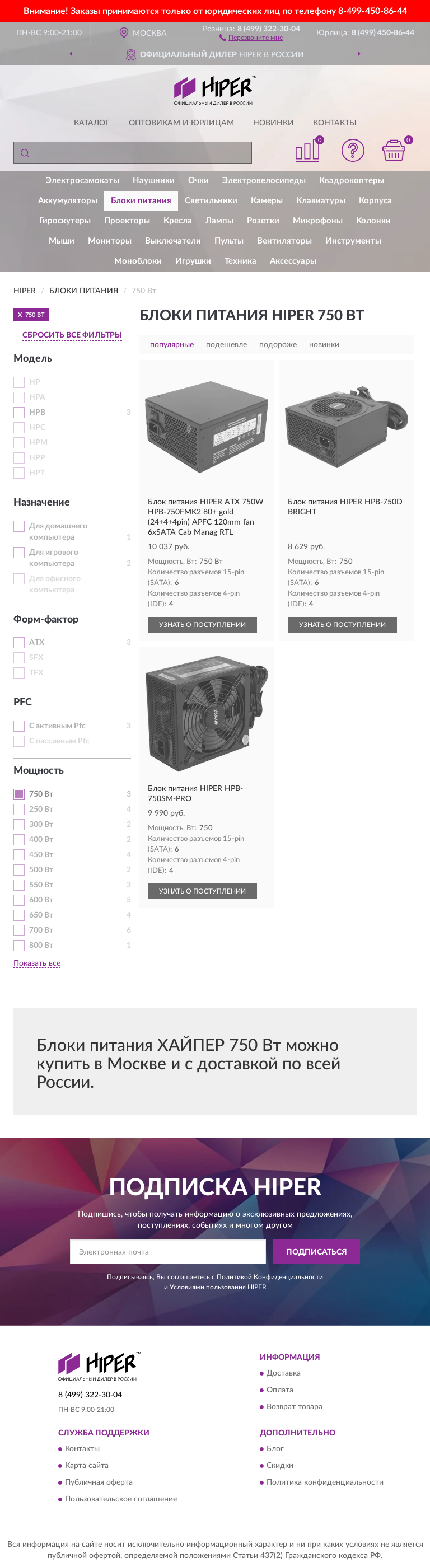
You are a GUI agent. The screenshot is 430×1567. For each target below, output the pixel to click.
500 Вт (41, 870)
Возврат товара (294, 1407)
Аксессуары (293, 261)
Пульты (229, 241)
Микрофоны (318, 221)
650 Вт (41, 915)
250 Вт (41, 809)
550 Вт (41, 885)
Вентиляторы (284, 241)
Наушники (154, 180)
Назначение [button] (41, 503)
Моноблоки (138, 261)
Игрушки (193, 261)
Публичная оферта (99, 1483)
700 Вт (41, 930)
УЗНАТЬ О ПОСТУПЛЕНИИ (202, 624)
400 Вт (41, 840)
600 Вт (41, 900)
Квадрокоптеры (351, 180)
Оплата (280, 1390)
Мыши (61, 241)
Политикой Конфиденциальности (270, 1277)
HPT (37, 473)
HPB (37, 413)
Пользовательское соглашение (121, 1500)
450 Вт (41, 855)
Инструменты (353, 241)
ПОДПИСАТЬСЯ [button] (316, 1252)
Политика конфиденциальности (325, 1483)
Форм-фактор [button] (45, 620)
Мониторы (110, 241)
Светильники (211, 201)
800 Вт (41, 945)
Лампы (219, 221)
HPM (38, 443)
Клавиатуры (320, 201)
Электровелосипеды (264, 180)
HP (34, 382)
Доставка (284, 1373)
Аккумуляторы (67, 201)
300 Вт (41, 825)
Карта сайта (87, 1466)
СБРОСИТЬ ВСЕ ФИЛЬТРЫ (72, 335)
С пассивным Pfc (59, 741)
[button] (251, 37)
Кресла (177, 221)
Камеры (267, 201)
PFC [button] (22, 703)
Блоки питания (141, 201)
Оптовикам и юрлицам (181, 123)
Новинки (273, 123)
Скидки (280, 1466)
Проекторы (127, 221)
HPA (37, 397)
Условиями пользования (208, 1287)
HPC (37, 428)
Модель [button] (32, 359)
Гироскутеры (65, 221)
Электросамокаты (82, 180)
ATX (36, 643)
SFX (36, 658)
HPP (37, 458)
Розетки (263, 221)
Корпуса (375, 201)
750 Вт (41, 794)
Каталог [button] (92, 123)
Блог (275, 1449)
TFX (36, 673)
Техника (240, 261)
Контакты (335, 123)
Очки (198, 180)
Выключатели (173, 241)
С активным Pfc (57, 726)
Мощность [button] (38, 771)
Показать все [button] (36, 963)
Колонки (373, 221)
